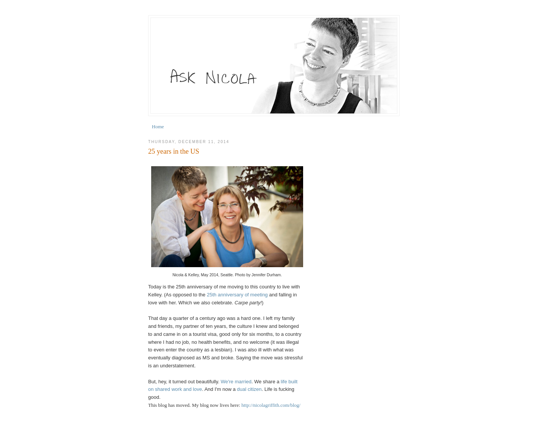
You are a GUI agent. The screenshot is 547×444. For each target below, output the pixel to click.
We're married (236, 381)
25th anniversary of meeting (237, 295)
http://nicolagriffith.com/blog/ (271, 405)
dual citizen (249, 389)
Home (158, 126)
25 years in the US (173, 151)
